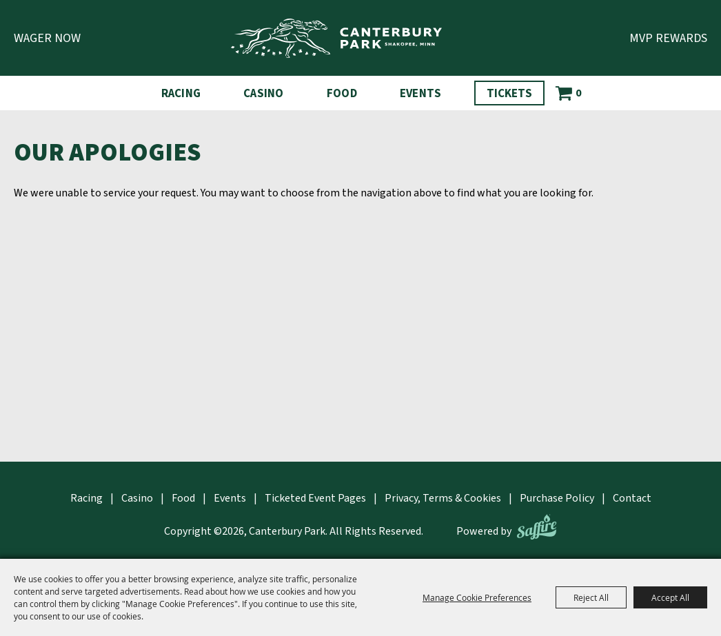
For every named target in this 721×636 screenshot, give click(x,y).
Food (342, 93)
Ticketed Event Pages (315, 498)
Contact (632, 498)
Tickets (509, 93)
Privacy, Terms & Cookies (443, 498)
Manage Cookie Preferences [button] (477, 597)
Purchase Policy (557, 498)
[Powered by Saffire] (536, 527)
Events (421, 93)
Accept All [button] (670, 597)
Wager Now (47, 38)
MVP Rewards (668, 38)
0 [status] (578, 93)
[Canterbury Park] (336, 38)
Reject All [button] (591, 597)
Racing (181, 93)
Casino (263, 93)
